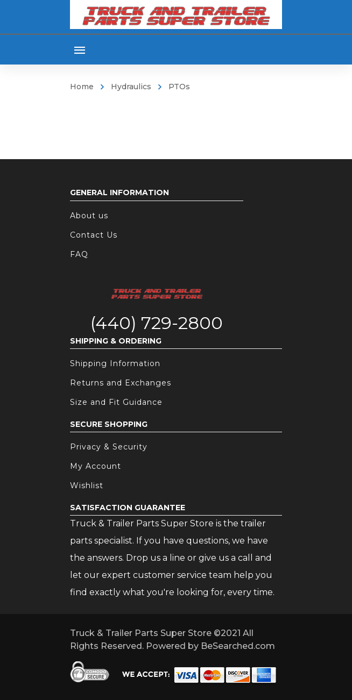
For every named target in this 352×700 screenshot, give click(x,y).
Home (82, 86)
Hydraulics (131, 86)
